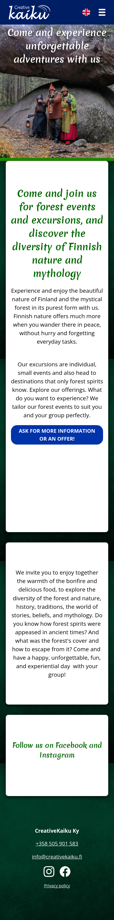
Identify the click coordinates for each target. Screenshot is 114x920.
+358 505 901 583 (57, 843)
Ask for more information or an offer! (57, 434)
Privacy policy (57, 885)
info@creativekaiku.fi (57, 856)
